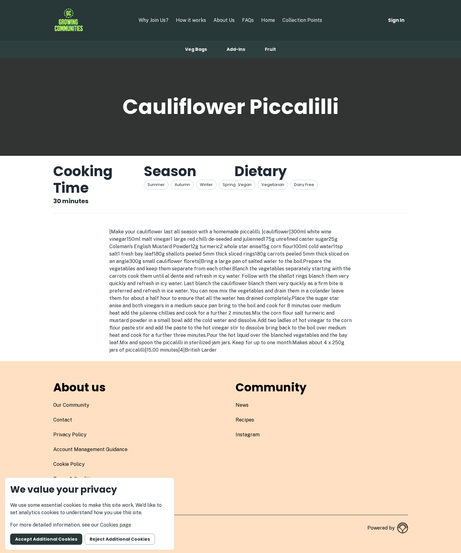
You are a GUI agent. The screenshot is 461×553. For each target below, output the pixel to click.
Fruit (270, 49)
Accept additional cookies (46, 539)
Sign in (396, 20)
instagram (248, 435)
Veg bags (196, 49)
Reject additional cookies (120, 539)
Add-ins (236, 49)
